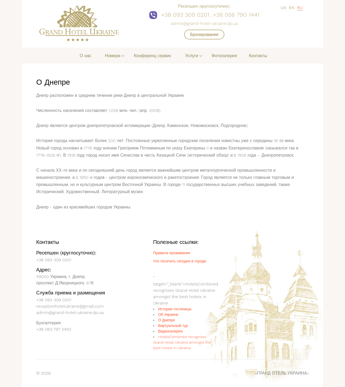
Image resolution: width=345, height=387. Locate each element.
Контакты (258, 55)
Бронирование (204, 34)
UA (283, 7)
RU (300, 7)
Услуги (191, 55)
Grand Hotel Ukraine (184, 257)
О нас (85, 55)
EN (291, 7)
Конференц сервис (152, 55)
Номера (112, 55)
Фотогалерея (224, 55)
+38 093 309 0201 (185, 14)
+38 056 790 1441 (236, 14)
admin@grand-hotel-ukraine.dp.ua (204, 23)
